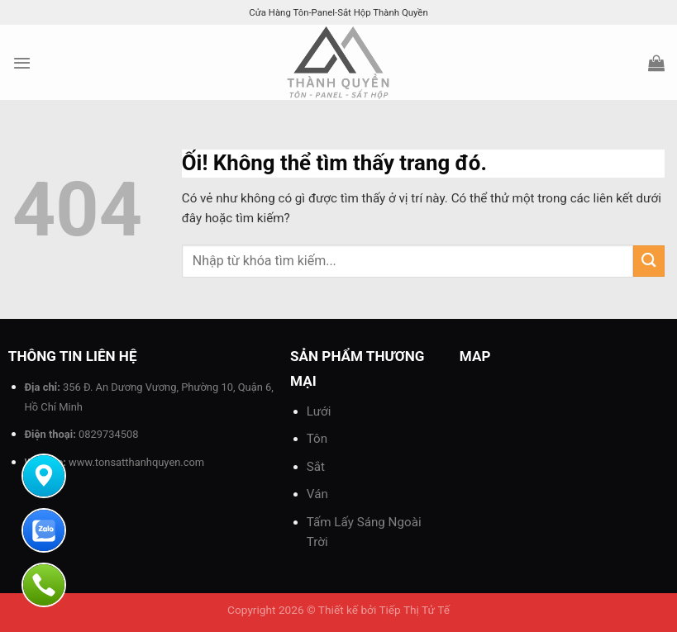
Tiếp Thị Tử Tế (414, 609)
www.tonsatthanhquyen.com (136, 462)
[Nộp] (649, 260)
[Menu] (21, 63)
